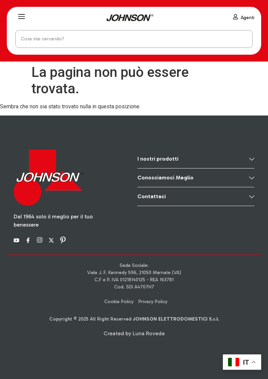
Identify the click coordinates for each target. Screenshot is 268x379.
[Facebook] (29, 240)
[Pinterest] (64, 240)
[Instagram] (40, 240)
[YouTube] (17, 240)
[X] (52, 240)
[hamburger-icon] (21, 17)
